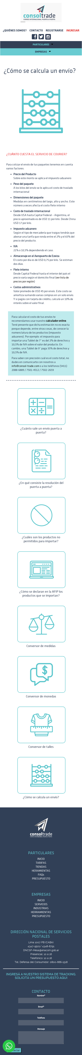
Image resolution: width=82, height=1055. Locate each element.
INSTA (48, 37)
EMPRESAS (43, 51)
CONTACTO (36, 30)
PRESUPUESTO (41, 878)
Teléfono (41, 1018)
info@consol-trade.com (25, 366)
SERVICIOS (41, 904)
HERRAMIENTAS (41, 912)
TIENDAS (41, 866)
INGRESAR (72, 30)
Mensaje (41, 1029)
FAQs (41, 874)
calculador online (56, 320)
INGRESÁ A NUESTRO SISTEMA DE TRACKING (40, 974)
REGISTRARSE (54, 30)
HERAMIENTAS (41, 870)
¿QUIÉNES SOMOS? (15, 30)
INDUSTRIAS (41, 908)
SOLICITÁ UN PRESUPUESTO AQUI (41, 978)
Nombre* (41, 996)
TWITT (41, 37)
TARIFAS (41, 862)
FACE (35, 37)
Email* (41, 1007)
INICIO (41, 859)
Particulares (43, 44)
